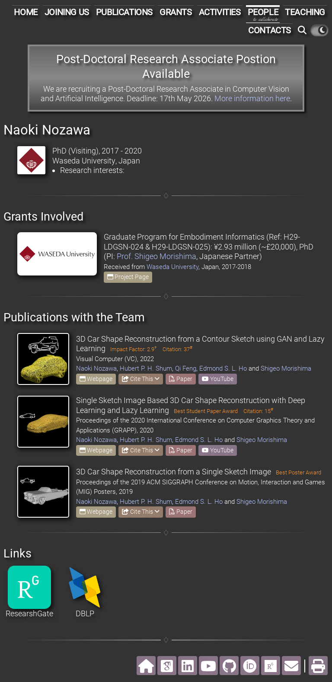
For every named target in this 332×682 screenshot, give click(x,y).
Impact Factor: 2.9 (133, 349)
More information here (252, 98)
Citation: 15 (258, 411)
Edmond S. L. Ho (223, 368)
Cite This (141, 378)
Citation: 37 (177, 349)
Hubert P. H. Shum (146, 368)
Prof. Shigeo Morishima (156, 256)
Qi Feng (185, 368)
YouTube (217, 378)
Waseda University (172, 267)
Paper (180, 378)
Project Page (128, 276)
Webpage (96, 378)
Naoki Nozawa (96, 368)
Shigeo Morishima (286, 368)
